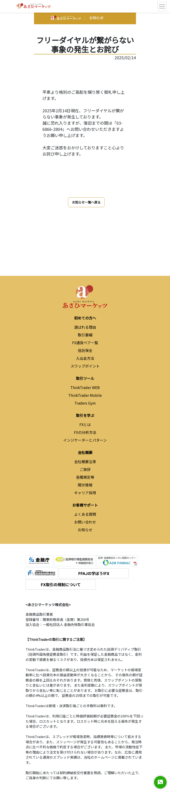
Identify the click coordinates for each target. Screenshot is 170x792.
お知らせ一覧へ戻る (86, 202)
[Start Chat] (160, 782)
